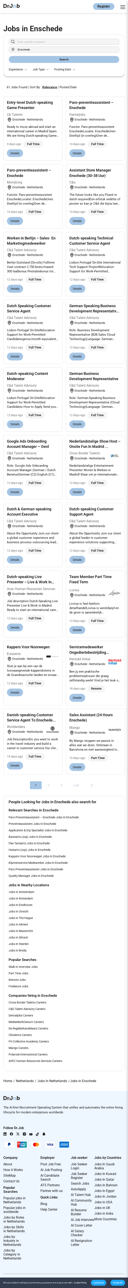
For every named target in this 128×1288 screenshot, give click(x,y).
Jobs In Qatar (104, 1179)
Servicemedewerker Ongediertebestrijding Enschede (87, 652)
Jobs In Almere (18, 924)
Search (64, 59)
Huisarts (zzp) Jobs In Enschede (29, 849)
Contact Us (11, 1181)
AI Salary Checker (77, 1233)
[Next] (91, 785)
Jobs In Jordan (105, 1196)
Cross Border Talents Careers (27, 1002)
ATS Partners (50, 1185)
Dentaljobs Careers (21, 1015)
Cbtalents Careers (20, 1035)
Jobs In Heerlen (19, 944)
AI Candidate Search (49, 1177)
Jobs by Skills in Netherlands (14, 1229)
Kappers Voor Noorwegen (28, 647)
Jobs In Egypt (104, 1191)
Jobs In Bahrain (106, 1185)
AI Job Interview (82, 1220)
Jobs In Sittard (18, 937)
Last (76, 785)
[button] (98, 1283)
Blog (43, 1204)
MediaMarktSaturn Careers (26, 1022)
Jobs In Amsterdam (21, 892)
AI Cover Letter (81, 1225)
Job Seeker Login (79, 1166)
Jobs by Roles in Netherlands (14, 1219)
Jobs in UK (102, 1208)
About (7, 1164)
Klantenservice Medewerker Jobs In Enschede (38, 862)
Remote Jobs (17, 979)
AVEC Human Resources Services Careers (35, 1061)
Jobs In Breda (18, 950)
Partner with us (51, 1191)
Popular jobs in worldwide (14, 1210)
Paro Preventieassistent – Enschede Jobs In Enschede (44, 817)
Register (103, 6)
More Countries (105, 1219)
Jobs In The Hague (21, 918)
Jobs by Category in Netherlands (12, 1254)
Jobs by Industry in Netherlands (12, 1241)
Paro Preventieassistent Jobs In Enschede (36, 869)
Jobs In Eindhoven (20, 905)
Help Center (48, 1209)
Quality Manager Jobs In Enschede (31, 875)
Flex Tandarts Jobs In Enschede (29, 843)
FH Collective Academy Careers (29, 1041)
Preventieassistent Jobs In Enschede (32, 823)
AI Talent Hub (81, 1195)
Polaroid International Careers (28, 1054)
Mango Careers (18, 1048)
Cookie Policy (80, 1283)
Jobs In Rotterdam (21, 898)
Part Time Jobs (18, 973)
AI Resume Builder (79, 1212)
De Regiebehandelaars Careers (28, 1028)
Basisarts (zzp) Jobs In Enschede (30, 836)
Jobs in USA (103, 1202)
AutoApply (78, 1189)
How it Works (13, 1170)
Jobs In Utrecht (18, 911)
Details (14, 153)
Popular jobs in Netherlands (14, 1200)
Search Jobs (80, 1183)
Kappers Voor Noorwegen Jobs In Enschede (37, 856)
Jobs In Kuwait (105, 1174)
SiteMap (9, 1176)
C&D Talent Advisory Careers (27, 1009)
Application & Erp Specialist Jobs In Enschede (38, 830)
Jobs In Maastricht (21, 931)
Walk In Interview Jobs (23, 966)
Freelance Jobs (18, 986)
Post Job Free (50, 1164)
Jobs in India (103, 1213)
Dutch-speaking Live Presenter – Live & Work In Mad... (29, 581)
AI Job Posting (51, 1170)
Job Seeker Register (79, 1176)
